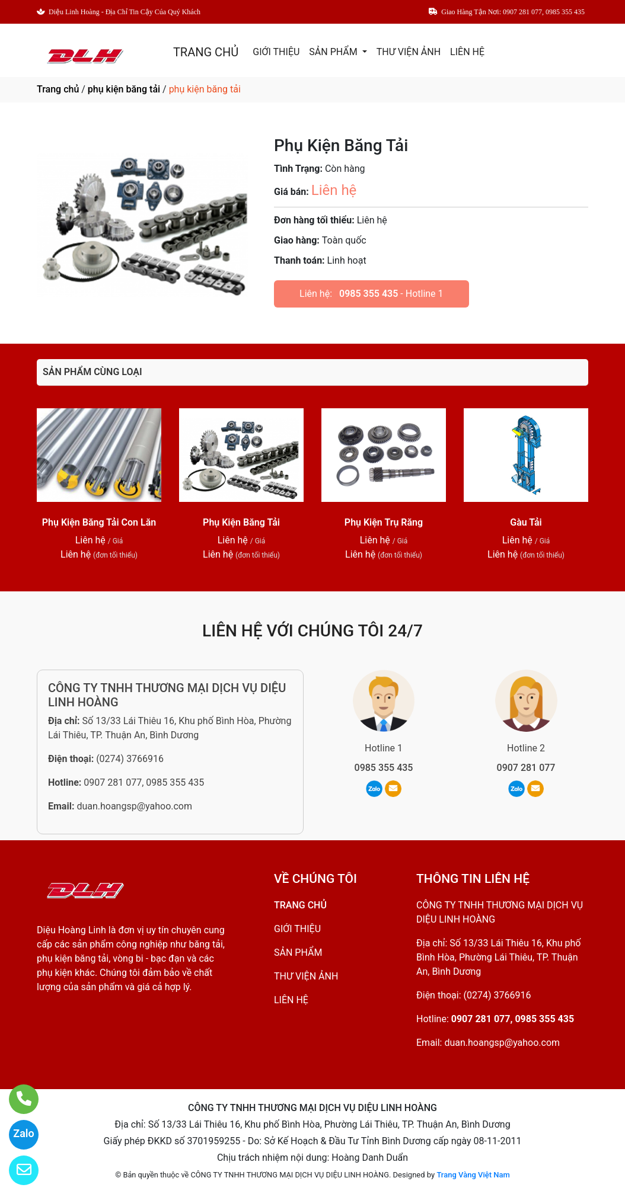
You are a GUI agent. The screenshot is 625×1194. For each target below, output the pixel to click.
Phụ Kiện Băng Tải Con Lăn (99, 522)
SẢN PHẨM (334, 51)
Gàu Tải (526, 522)
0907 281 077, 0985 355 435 (144, 782)
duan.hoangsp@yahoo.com (134, 806)
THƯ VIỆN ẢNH (409, 51)
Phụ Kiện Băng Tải (241, 522)
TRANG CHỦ (205, 52)
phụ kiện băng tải (124, 89)
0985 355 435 (368, 293)
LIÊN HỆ (467, 51)
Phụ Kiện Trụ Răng (384, 522)
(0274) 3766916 (130, 758)
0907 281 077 (526, 767)
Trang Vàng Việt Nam (472, 1174)
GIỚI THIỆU (276, 51)
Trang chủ (58, 89)
